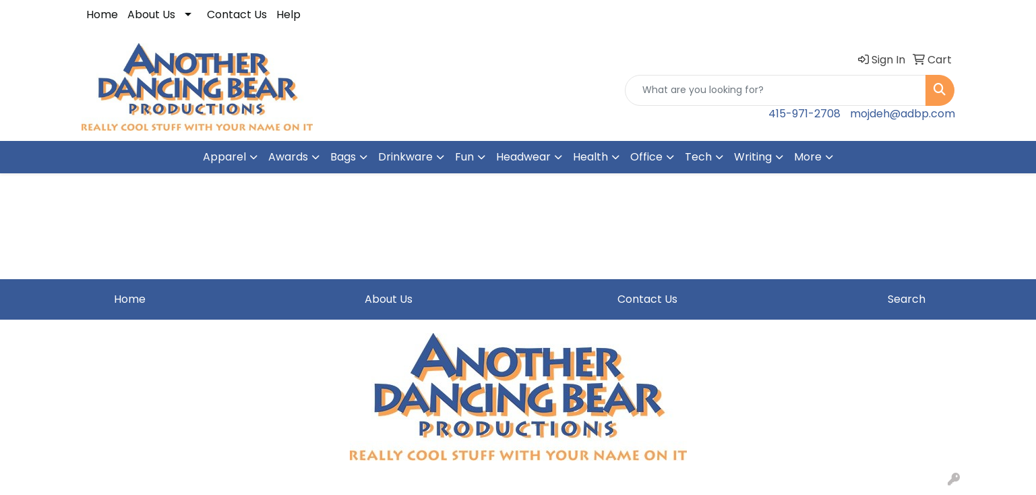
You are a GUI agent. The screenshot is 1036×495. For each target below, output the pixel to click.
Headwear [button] (523, 157)
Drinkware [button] (405, 157)
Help (288, 14)
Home (102, 14)
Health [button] (590, 157)
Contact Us (237, 14)
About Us (151, 14)
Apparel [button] (224, 157)
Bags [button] (343, 157)
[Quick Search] (775, 90)
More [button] (808, 157)
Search (906, 299)
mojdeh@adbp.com (902, 113)
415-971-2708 (804, 113)
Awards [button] (288, 157)
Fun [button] (464, 157)
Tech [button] (698, 157)
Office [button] (646, 157)
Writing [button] (753, 157)
